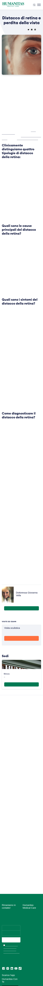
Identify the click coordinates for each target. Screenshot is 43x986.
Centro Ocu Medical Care (30, 906)
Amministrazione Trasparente (29, 932)
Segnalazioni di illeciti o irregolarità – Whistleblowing (31, 939)
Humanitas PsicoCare (31, 896)
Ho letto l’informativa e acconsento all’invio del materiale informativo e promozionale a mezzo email (11, 915)
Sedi (24, 883)
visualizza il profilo (21, 642)
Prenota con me (21, 638)
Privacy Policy (28, 952)
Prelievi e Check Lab (30, 893)
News (11, 12)
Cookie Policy (28, 948)
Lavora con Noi (28, 880)
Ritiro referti (27, 980)
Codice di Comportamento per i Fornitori (31, 974)
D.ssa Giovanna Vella (11, 136)
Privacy (25, 945)
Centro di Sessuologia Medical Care (31, 912)
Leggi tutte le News (20, 850)
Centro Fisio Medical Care (30, 900)
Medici (25, 886)
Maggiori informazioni (21, 714)
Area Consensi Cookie (31, 955)
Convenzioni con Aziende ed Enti (29, 927)
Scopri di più (21, 672)
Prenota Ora (21, 668)
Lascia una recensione (31, 984)
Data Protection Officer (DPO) (31, 959)
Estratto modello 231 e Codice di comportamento (31, 966)
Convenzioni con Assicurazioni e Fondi (30, 921)
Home (6, 12)
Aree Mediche (28, 889)
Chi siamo (26, 876)
